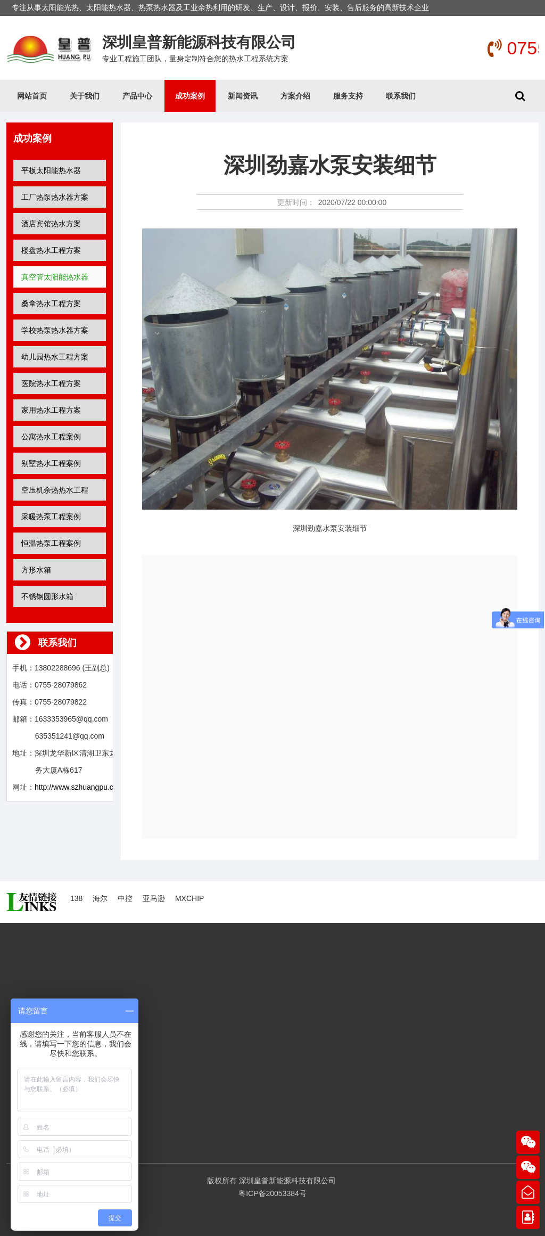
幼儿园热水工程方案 (54, 357)
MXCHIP (189, 898)
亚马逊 (154, 898)
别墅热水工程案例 (51, 463)
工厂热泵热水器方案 (54, 197)
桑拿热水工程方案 (51, 303)
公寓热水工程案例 (51, 436)
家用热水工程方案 (51, 410)
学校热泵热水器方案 (54, 330)
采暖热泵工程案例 (51, 516)
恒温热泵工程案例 (51, 543)
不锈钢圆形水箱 (47, 596)
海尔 (100, 898)
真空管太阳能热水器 (54, 277)
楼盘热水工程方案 (51, 250)
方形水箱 (36, 570)
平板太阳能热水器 (51, 170)
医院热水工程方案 (51, 383)
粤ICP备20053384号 (272, 1193)
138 (76, 898)
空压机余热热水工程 (54, 490)
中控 (125, 898)
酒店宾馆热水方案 (51, 223)
